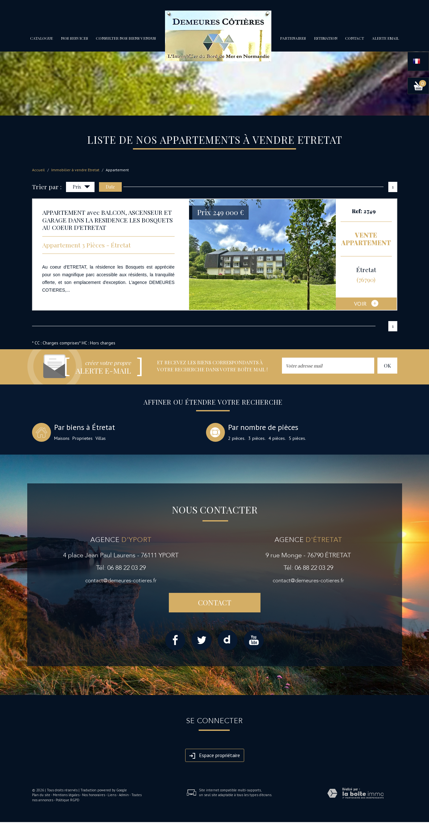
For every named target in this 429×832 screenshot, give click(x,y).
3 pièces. (257, 438)
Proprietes (82, 438)
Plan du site (41, 795)
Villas (100, 438)
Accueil (38, 169)
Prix (81, 187)
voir (366, 304)
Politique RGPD (67, 800)
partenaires (293, 38)
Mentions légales (66, 795)
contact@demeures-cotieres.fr (121, 580)
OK (387, 365)
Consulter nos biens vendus (126, 38)
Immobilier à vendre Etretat (75, 169)
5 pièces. (297, 438)
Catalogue (41, 38)
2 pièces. (236, 438)
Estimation (325, 38)
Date (110, 187)
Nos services (74, 38)
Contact (354, 38)
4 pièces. (277, 438)
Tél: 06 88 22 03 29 (121, 567)
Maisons (62, 438)
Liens (112, 795)
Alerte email (385, 38)
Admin (124, 795)
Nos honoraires (93, 795)
